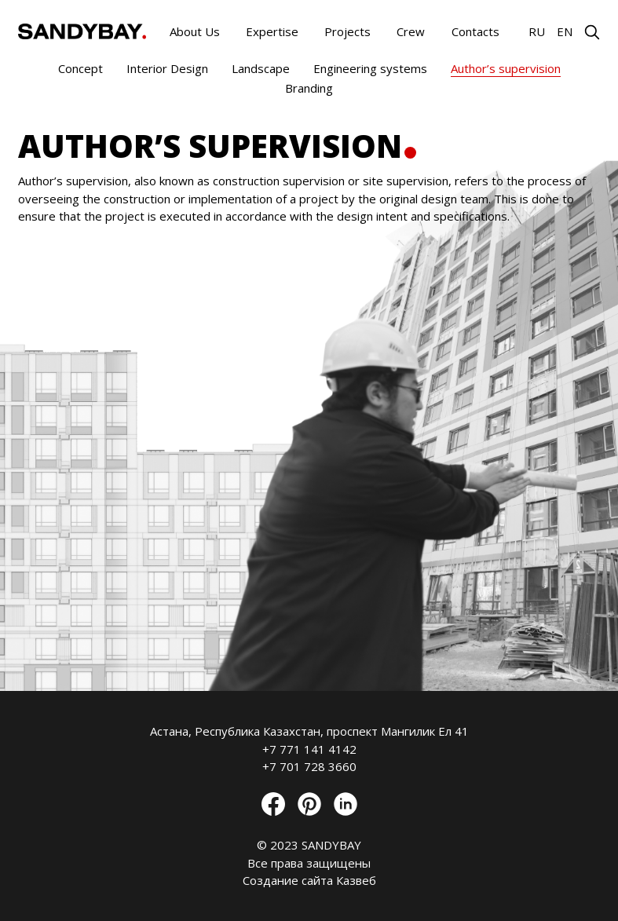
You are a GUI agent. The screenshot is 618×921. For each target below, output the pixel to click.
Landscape (261, 68)
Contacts (475, 31)
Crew (411, 31)
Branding (309, 88)
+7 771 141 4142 (309, 749)
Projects (347, 31)
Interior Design (167, 68)
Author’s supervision (506, 68)
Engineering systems (370, 68)
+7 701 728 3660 (309, 766)
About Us (195, 31)
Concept (80, 68)
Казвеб (356, 880)
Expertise (272, 31)
